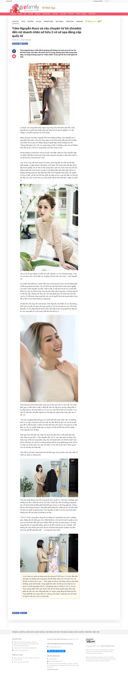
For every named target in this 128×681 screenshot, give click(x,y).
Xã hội (20, 14)
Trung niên (92, 14)
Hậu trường (46, 14)
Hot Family (60, 21)
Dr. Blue (9, 1)
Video (94, 632)
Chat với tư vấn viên (56, 651)
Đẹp (25, 14)
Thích (24, 44)
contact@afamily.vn (23, 650)
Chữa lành (70, 21)
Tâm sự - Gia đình (81, 14)
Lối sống (30, 21)
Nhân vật (79, 21)
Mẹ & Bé (30, 14)
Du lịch (38, 21)
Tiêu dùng (63, 14)
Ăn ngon (71, 14)
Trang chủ (15, 632)
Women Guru (48, 21)
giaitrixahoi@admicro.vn (56, 661)
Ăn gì (23, 21)
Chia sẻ (15, 43)
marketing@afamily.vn (55, 647)
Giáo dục (38, 14)
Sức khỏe (55, 14)
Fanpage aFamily (97, 1)
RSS (98, 632)
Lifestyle (13, 14)
